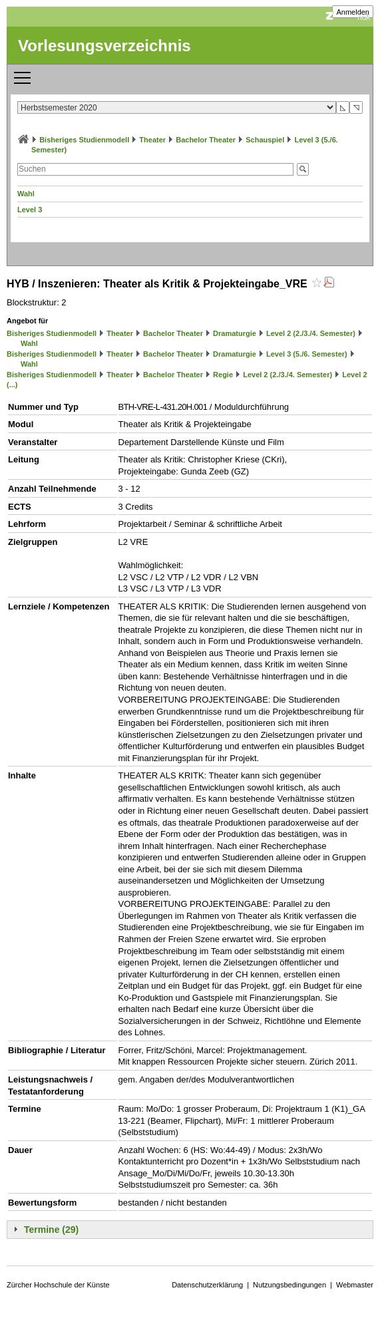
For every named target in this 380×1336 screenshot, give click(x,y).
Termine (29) (51, 1229)
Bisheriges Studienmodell (84, 140)
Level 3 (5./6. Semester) (306, 354)
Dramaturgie (234, 333)
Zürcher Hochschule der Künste (58, 1285)
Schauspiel (265, 140)
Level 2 (354, 375)
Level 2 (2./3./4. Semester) (310, 333)
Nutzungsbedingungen (289, 1285)
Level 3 (29, 210)
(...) (12, 385)
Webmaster (354, 1285)
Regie (223, 375)
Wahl (26, 194)
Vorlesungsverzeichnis (104, 46)
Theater (152, 140)
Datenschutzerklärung (207, 1285)
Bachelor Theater (206, 140)
